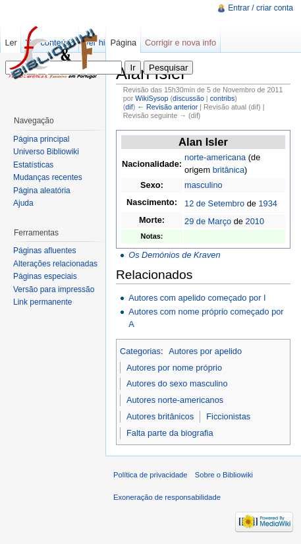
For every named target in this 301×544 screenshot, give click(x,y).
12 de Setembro (214, 203)
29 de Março (207, 221)
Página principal (41, 139)
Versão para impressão (53, 289)
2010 (255, 221)
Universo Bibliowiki (46, 151)
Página (123, 42)
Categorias (140, 351)
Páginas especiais (45, 276)
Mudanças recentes (47, 177)
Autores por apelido (205, 351)
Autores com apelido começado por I (196, 298)
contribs (222, 98)
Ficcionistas (228, 416)
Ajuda (23, 203)
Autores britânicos (160, 416)
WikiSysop (151, 98)
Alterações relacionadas (55, 263)
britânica (228, 170)
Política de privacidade (150, 475)
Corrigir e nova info (180, 42)
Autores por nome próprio (174, 368)
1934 (267, 203)
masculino (203, 185)
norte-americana (215, 157)
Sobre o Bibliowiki (224, 475)
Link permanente (42, 302)
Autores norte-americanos (174, 400)
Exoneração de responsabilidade (167, 497)
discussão (188, 98)
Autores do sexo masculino (177, 383)
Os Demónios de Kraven (174, 255)
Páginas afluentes (44, 250)
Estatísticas (33, 164)
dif (128, 107)
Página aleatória (41, 190)
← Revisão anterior (167, 107)
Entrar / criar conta (260, 8)
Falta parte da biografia (169, 433)
